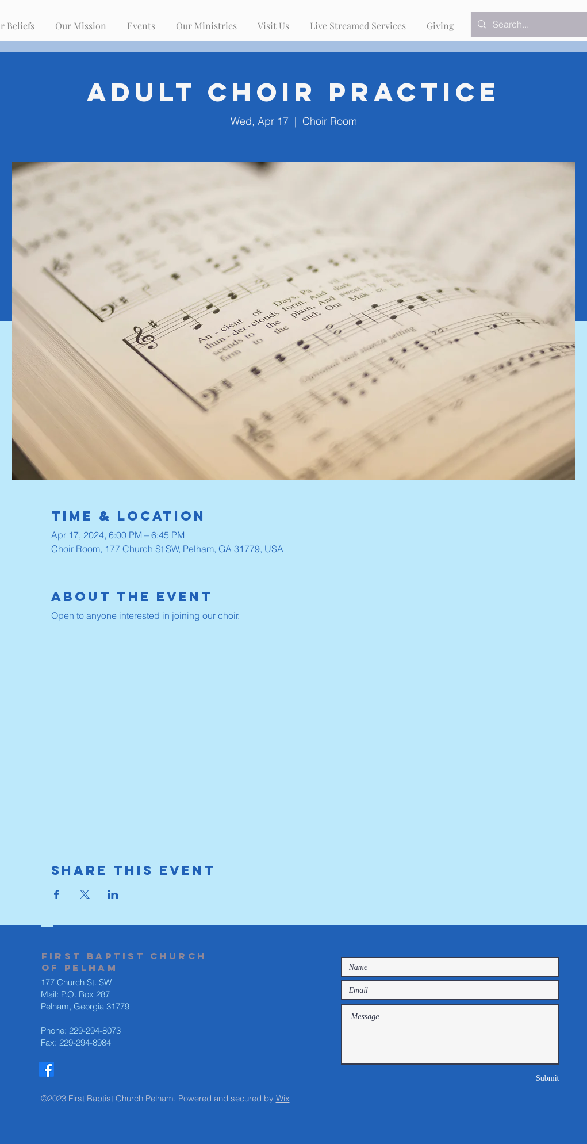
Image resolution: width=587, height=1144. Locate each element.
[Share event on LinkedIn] (113, 894)
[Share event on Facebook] (56, 894)
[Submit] (518, 1078)
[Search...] (533, 24)
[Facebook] (46, 1069)
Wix (283, 1098)
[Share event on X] (84, 894)
